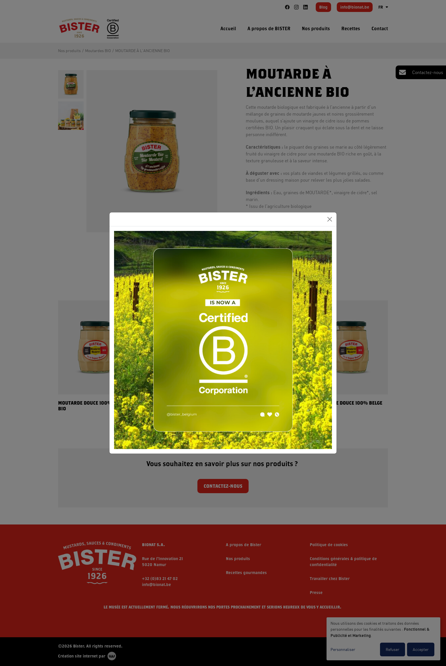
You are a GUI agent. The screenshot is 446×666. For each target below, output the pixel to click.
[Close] (329, 219)
